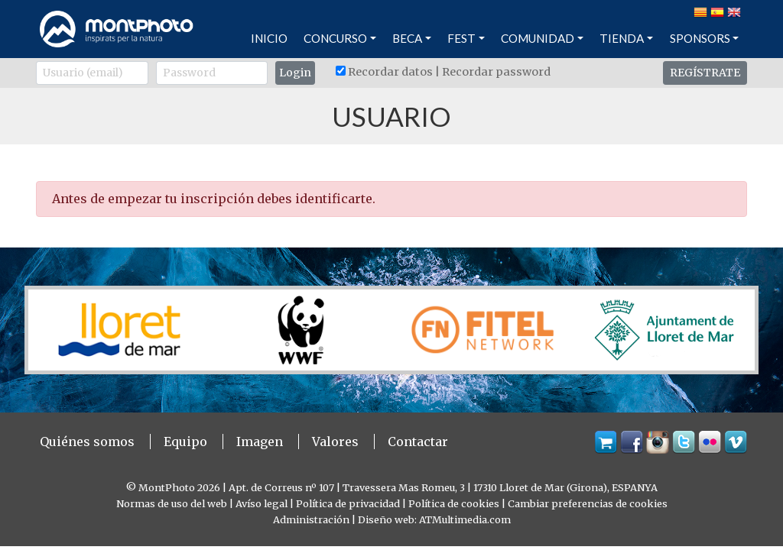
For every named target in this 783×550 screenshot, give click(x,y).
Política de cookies (453, 503)
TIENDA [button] (621, 38)
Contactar (418, 441)
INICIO (269, 38)
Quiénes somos (87, 441)
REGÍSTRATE (705, 72)
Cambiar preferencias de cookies (588, 503)
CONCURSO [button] (335, 38)
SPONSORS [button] (700, 38)
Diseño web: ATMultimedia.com (434, 519)
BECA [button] (407, 38)
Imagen (259, 441)
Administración (311, 519)
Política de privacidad (348, 503)
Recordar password (496, 72)
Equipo (185, 441)
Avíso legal (262, 503)
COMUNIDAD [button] (537, 38)
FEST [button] (461, 38)
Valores (335, 441)
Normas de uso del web (171, 503)
